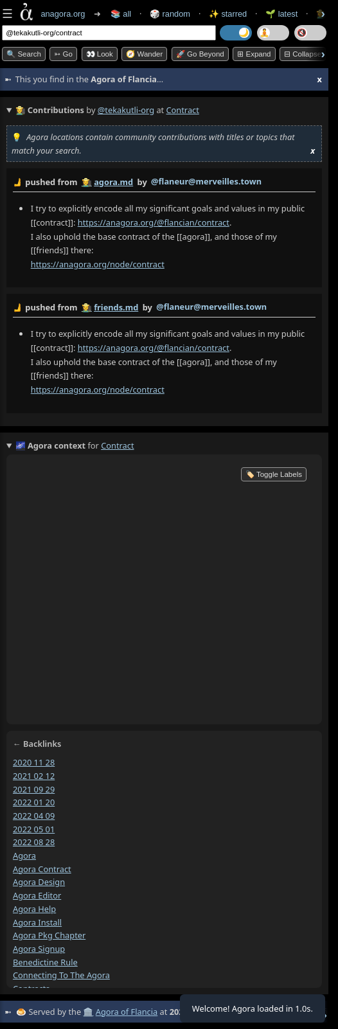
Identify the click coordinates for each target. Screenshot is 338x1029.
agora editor (37, 895)
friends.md (116, 307)
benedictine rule (45, 961)
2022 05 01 (34, 828)
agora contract (42, 868)
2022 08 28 (34, 842)
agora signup (39, 948)
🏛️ (88, 1011)
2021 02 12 (34, 775)
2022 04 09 (34, 815)
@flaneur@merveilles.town (206, 181)
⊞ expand (254, 54)
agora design (39, 882)
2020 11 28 (34, 762)
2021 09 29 (34, 788)
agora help (34, 909)
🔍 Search (23, 54)
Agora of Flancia (126, 1011)
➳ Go (63, 54)
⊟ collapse (302, 54)
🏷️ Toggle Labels (273, 474)
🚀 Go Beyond (200, 54)
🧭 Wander (144, 54)
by (164, 182)
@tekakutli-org (126, 110)
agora (24, 855)
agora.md (113, 182)
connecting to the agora (61, 975)
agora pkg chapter (49, 935)
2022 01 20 (34, 802)
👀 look (99, 54)
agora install (37, 921)
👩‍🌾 (87, 182)
